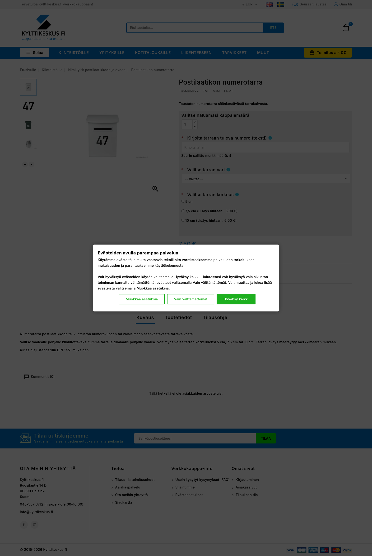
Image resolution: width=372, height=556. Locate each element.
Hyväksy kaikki (236, 299)
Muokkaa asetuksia (142, 299)
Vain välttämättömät (190, 299)
